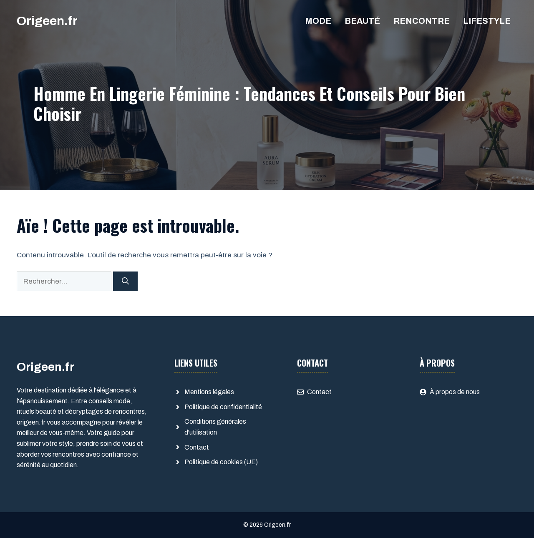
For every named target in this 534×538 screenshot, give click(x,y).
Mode (318, 20)
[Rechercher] (125, 282)
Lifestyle (487, 20)
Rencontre (421, 20)
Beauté (362, 20)
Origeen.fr (47, 21)
